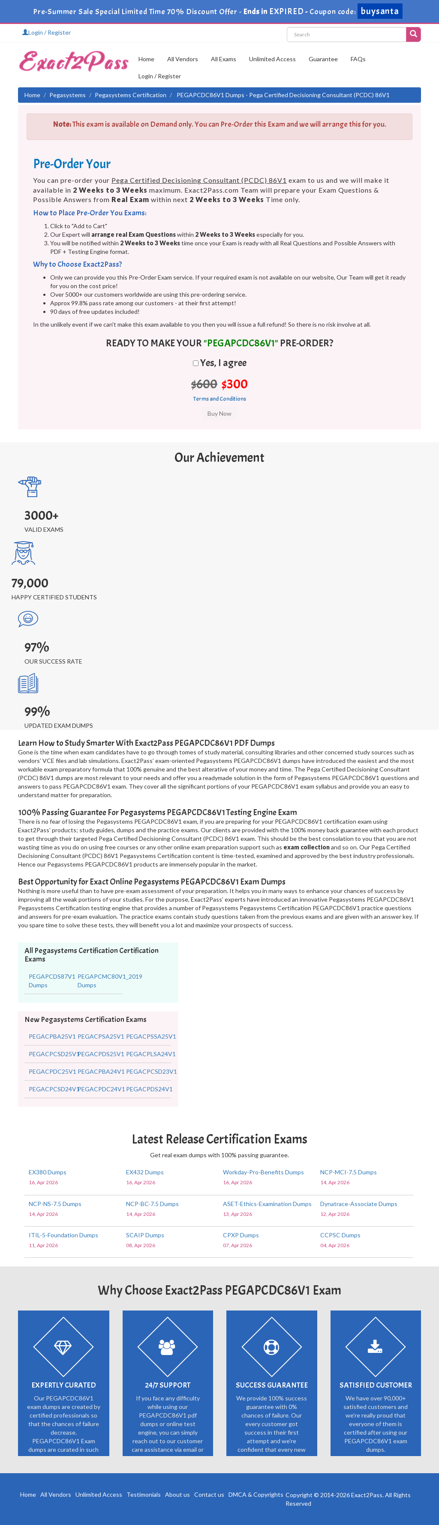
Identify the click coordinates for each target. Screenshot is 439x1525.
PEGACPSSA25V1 (151, 1036)
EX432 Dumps (145, 1172)
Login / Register (46, 32)
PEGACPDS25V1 (101, 1053)
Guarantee (323, 59)
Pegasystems (67, 94)
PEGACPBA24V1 (101, 1071)
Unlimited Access (272, 59)
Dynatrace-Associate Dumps (358, 1203)
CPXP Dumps (241, 1235)
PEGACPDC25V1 (52, 1071)
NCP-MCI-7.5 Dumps (348, 1172)
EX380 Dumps (47, 1172)
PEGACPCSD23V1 (151, 1071)
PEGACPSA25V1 (101, 1036)
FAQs (358, 59)
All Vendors (182, 59)
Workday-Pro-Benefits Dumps (263, 1172)
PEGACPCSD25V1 (54, 1053)
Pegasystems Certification (130, 94)
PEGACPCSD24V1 (54, 1089)
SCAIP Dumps (145, 1235)
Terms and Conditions (219, 398)
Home (146, 59)
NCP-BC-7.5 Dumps (152, 1203)
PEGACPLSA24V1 (151, 1053)
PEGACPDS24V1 (149, 1089)
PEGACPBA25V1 (52, 1036)
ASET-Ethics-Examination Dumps (267, 1203)
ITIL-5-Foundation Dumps (63, 1235)
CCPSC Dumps (340, 1235)
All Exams (223, 59)
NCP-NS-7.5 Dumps (55, 1203)
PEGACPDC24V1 (101, 1089)
